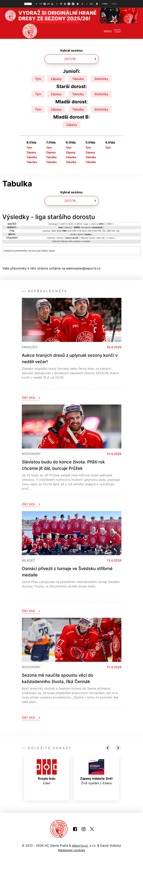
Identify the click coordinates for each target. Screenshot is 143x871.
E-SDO (70, 224)
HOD (69, 231)
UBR (109, 231)
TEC (104, 231)
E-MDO (78, 224)
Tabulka (78, 79)
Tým (38, 79)
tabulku (64, 241)
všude (73, 234)
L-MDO (108, 224)
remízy (60, 238)
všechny (46, 231)
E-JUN (61, 224)
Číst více (31, 397)
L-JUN (92, 224)
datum (68, 227)
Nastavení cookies (71, 850)
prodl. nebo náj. (97, 238)
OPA (89, 231)
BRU (54, 231)
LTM (79, 231)
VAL (118, 231)
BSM (59, 231)
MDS (84, 231)
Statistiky (101, 79)
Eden (47, 772)
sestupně (85, 227)
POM (94, 231)
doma (80, 234)
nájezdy (84, 238)
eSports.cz (80, 845)
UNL (113, 231)
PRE (99, 231)
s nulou (110, 238)
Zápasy (56, 79)
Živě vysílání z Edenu (96, 772)
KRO (74, 231)
